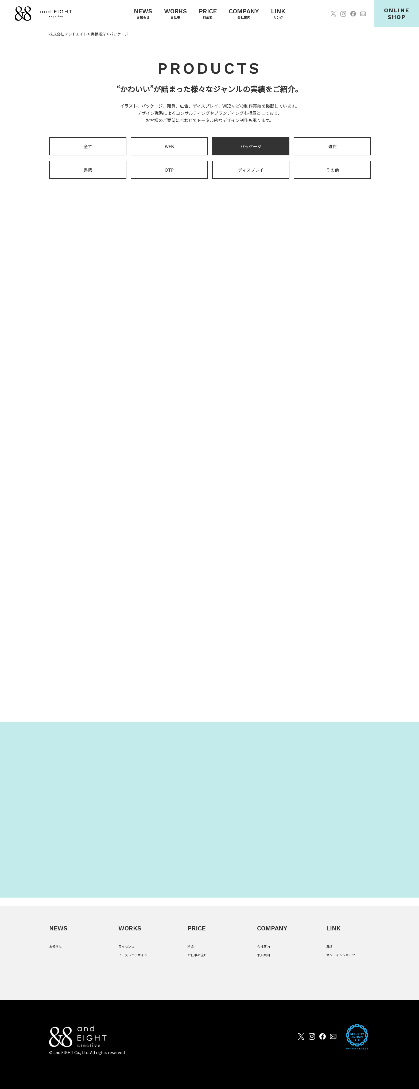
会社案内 (263, 946)
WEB (169, 147)
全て (88, 147)
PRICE (196, 928)
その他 (332, 170)
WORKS (129, 928)
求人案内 (263, 955)
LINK (333, 928)
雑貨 (332, 147)
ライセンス (126, 946)
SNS (329, 946)
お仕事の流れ (197, 955)
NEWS (58, 928)
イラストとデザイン (132, 955)
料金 (191, 946)
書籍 (88, 170)
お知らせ (55, 946)
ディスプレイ (250, 170)
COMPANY (272, 928)
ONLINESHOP (396, 13)
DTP (169, 170)
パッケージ (251, 147)
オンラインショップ (340, 955)
